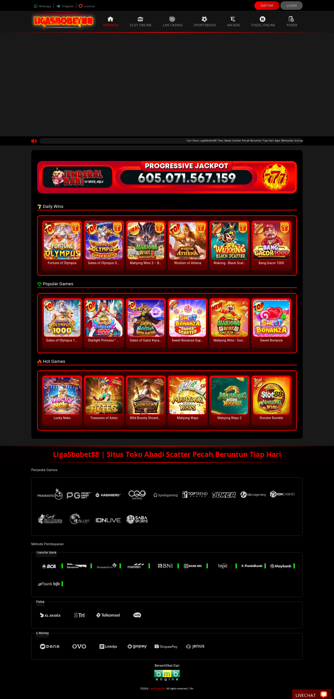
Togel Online (263, 21)
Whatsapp (42, 6)
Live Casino (173, 21)
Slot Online (140, 21)
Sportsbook (205, 21)
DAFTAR (266, 5)
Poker (291, 21)
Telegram (65, 6)
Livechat (87, 6)
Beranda (111, 21)
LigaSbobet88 (157, 688)
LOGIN (291, 5)
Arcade (233, 21)
